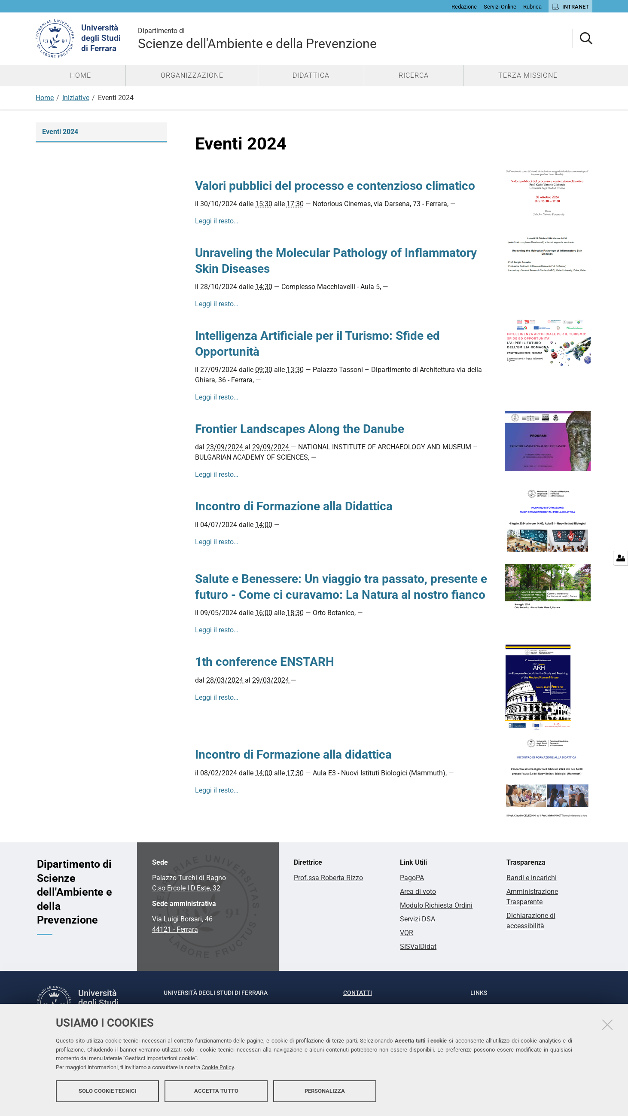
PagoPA (412, 878)
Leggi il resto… (216, 221)
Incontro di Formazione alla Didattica (294, 506)
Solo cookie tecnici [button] (108, 1093)
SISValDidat (418, 946)
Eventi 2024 (60, 132)
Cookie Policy (217, 1070)
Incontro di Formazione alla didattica (293, 754)
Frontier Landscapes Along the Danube (299, 429)
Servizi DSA (417, 919)
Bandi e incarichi (531, 878)
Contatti (357, 992)
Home (45, 98)
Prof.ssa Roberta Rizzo (328, 878)
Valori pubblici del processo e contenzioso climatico (335, 186)
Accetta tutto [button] (216, 1093)
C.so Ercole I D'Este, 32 (186, 888)
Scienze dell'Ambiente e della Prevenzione (257, 38)
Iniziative (75, 98)
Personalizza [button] (325, 1093)
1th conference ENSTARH (264, 662)
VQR (406, 933)
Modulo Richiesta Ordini (436, 905)
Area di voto (418, 891)
